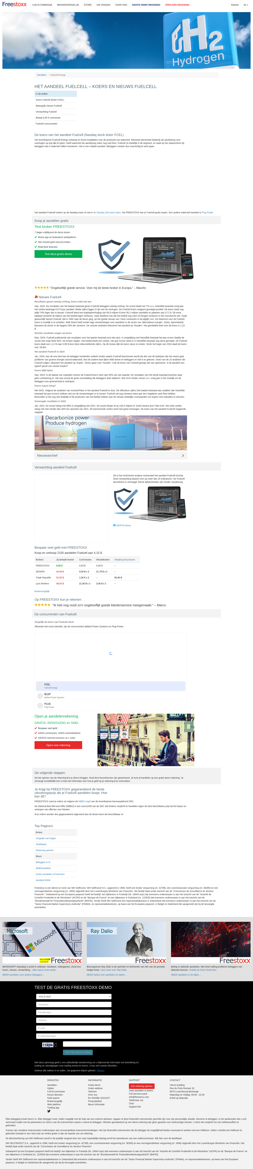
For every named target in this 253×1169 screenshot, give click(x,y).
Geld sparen (53, 1098)
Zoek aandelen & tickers (141, 1090)
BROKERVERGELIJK (68, 5)
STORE (88, 5)
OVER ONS (121, 5)
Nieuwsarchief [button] (47, 455)
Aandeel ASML (43, 880)
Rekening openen (45, 850)
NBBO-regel (84, 801)
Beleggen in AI (43, 862)
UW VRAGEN (103, 5)
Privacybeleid (94, 1101)
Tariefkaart (41, 844)
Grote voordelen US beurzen (50, 874)
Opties (50, 1088)
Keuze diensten (55, 1094)
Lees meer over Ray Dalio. (114, 970)
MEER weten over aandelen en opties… (107, 974)
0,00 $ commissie (56, 1091)
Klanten (235, 5)
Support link (135, 1106)
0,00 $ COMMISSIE (42, 5)
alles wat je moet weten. (44, 970)
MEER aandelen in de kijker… (186, 974)
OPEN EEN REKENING (177, 5)
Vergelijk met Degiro (46, 838)
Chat (131, 1103)
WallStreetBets (43, 868)
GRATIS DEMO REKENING (146, 5)
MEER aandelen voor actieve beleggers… (23, 974)
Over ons (92, 1094)
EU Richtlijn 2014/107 (99, 1098)
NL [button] (246, 5)
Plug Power (207, 212)
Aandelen (41, 75)
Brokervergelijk (42, 591)
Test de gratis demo (78, 1052)
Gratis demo (94, 1085)
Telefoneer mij (136, 1100)
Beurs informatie (96, 1104)
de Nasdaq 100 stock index (107, 212)
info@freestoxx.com (139, 1097)
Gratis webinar (95, 1088)
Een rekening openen (141, 1086)
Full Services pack (138, 1093)
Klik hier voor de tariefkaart (168, 1138)
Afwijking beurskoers (124, 559)
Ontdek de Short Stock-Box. (203, 970)
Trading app (53, 1107)
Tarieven (92, 1091)
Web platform (54, 1104)
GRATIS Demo (123, 525)
